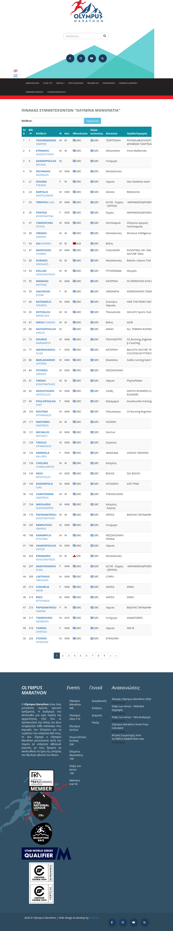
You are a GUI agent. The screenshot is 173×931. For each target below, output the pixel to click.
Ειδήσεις (97, 708)
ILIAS (45, 202)
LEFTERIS (45, 361)
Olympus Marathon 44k (75, 704)
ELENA (43, 293)
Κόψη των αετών (76, 84)
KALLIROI (42, 454)
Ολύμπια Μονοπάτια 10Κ (76, 755)
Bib (31, 131)
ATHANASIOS (43, 413)
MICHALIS (42, 433)
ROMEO (43, 243)
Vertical (60, 84)
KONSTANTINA (44, 214)
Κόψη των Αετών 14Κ (75, 769)
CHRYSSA (41, 629)
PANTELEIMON (44, 193)
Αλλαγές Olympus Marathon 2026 (131, 699)
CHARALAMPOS (45, 464)
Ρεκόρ (95, 722)
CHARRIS (43, 251)
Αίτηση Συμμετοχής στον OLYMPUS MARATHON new (128, 736)
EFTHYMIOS (43, 598)
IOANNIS (45, 322)
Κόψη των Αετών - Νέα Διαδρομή (131, 717)
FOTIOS (44, 224)
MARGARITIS (43, 341)
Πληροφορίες (108, 84)
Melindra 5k (93, 84)
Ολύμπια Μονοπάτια (56, 93)
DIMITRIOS (43, 423)
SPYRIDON (42, 640)
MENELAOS (43, 313)
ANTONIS (42, 282)
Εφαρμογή (92, 120)
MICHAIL (46, 162)
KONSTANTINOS (45, 272)
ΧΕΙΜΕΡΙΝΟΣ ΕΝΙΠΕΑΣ (34, 93)
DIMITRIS (46, 142)
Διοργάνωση (99, 701)
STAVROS (43, 303)
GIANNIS (41, 234)
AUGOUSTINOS (45, 152)
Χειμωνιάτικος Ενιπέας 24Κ (76, 740)
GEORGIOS (43, 173)
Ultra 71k (47, 84)
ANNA (42, 588)
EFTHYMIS (43, 537)
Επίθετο (27, 120)
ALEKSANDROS (45, 506)
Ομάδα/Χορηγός (137, 133)
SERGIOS (42, 372)
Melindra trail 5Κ (74, 782)
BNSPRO (94, 917)
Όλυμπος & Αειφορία (127, 84)
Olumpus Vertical (74, 727)
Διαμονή (97, 715)
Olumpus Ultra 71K (74, 717)
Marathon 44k (32, 84)
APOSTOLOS (45, 392)
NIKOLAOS (42, 262)
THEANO (41, 183)
